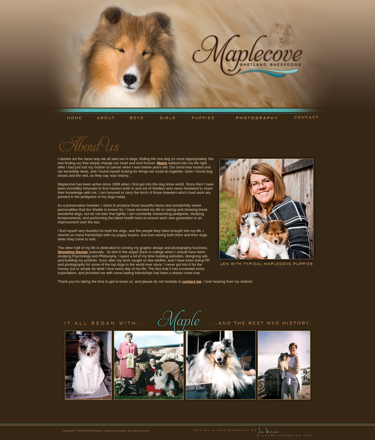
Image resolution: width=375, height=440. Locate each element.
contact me (191, 281)
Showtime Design (73, 252)
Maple (162, 163)
